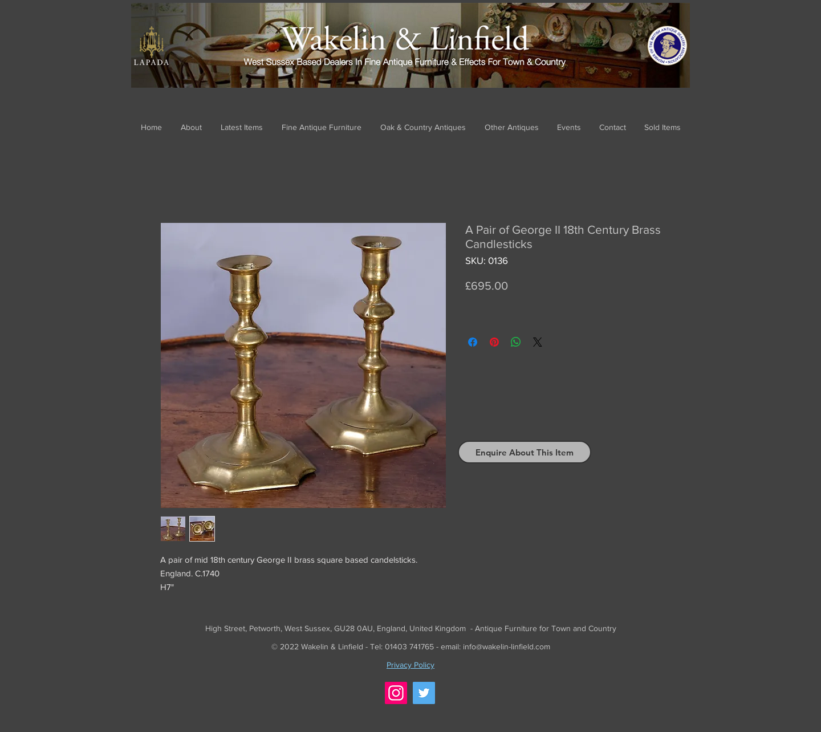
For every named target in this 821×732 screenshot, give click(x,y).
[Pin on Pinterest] (494, 342)
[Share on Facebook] (472, 342)
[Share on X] (537, 342)
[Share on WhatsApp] (516, 342)
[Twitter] (424, 693)
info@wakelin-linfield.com (506, 646)
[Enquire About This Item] (524, 452)
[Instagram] (396, 693)
